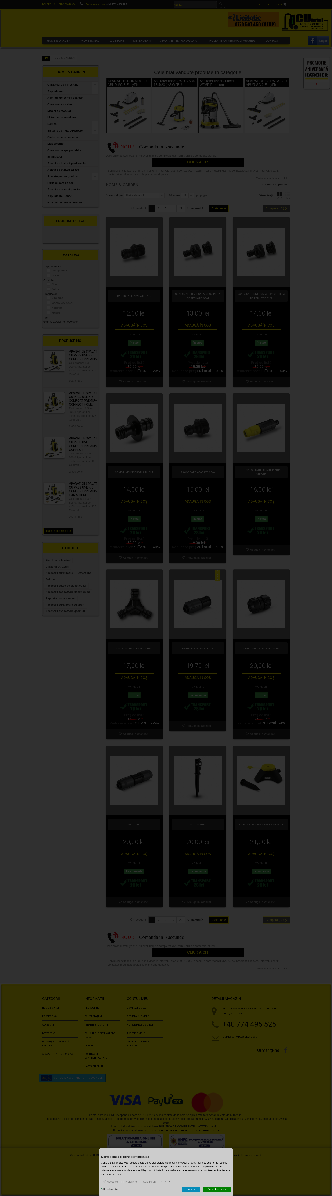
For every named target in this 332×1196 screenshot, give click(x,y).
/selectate (109, 1188)
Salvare (191, 1188)
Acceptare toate (217, 1188)
